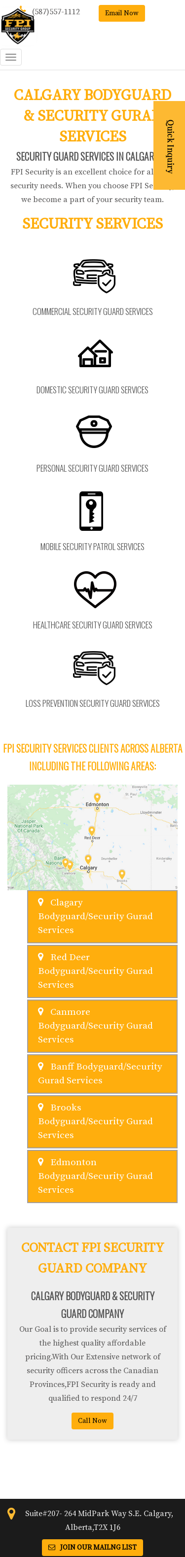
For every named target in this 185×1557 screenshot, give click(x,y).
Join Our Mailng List (92, 1547)
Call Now (92, 1421)
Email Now (122, 13)
